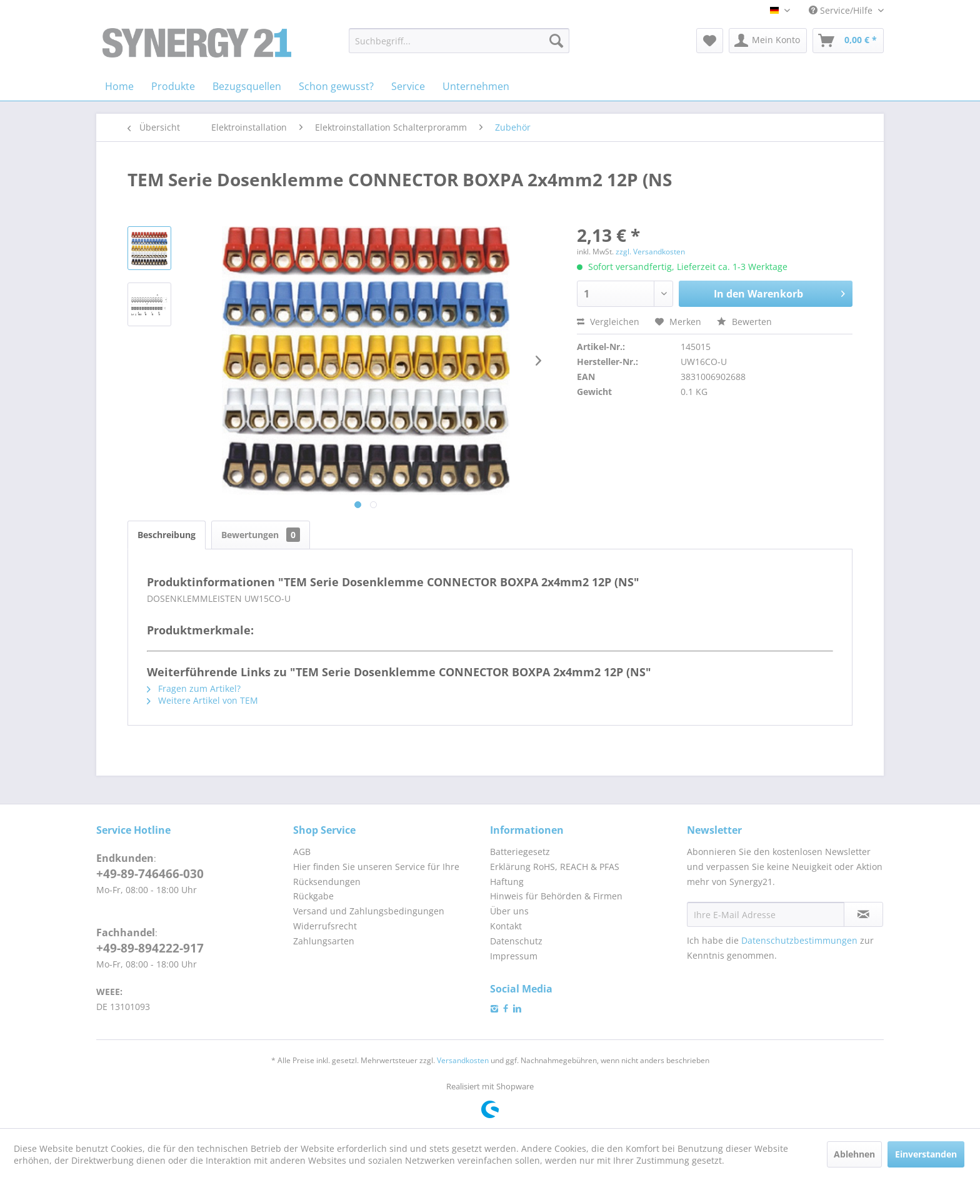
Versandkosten (463, 1060)
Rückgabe (313, 896)
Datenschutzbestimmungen (799, 940)
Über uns (509, 911)
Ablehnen (854, 1154)
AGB (302, 852)
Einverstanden (926, 1154)
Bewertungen (260, 535)
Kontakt (506, 926)
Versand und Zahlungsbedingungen (368, 911)
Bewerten (744, 322)
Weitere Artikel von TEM (202, 700)
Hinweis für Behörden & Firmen (556, 896)
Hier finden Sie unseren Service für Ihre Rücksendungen (376, 874)
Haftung (507, 882)
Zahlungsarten (323, 941)
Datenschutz (516, 941)
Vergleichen (608, 322)
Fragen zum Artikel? (194, 688)
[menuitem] (459, 40)
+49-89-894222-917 (150, 948)
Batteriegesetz (520, 852)
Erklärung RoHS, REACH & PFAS (554, 866)
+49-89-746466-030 (150, 874)
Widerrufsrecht (325, 926)
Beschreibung (167, 535)
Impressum (514, 956)
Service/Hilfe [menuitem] (842, 10)
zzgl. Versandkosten (650, 251)
